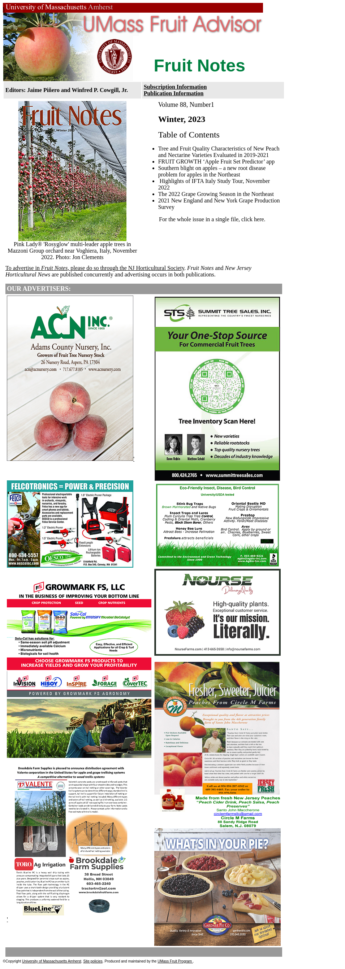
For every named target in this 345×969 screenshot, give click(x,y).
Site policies (92, 961)
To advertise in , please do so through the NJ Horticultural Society (94, 268)
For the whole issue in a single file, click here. (212, 219)
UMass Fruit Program (175, 961)
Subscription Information (175, 87)
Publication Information (174, 93)
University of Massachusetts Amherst (51, 961)
